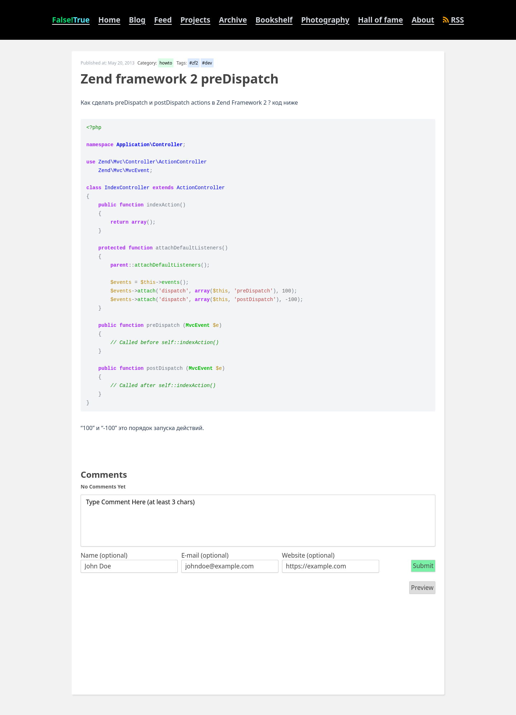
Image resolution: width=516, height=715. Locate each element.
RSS (453, 20)
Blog (137, 20)
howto (165, 63)
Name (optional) (104, 555)
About (423, 20)
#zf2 (193, 63)
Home (109, 20)
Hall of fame (380, 20)
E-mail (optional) (205, 555)
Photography (325, 20)
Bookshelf (273, 20)
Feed (163, 20)
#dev (207, 63)
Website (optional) (308, 555)
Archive (233, 20)
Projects (195, 20)
